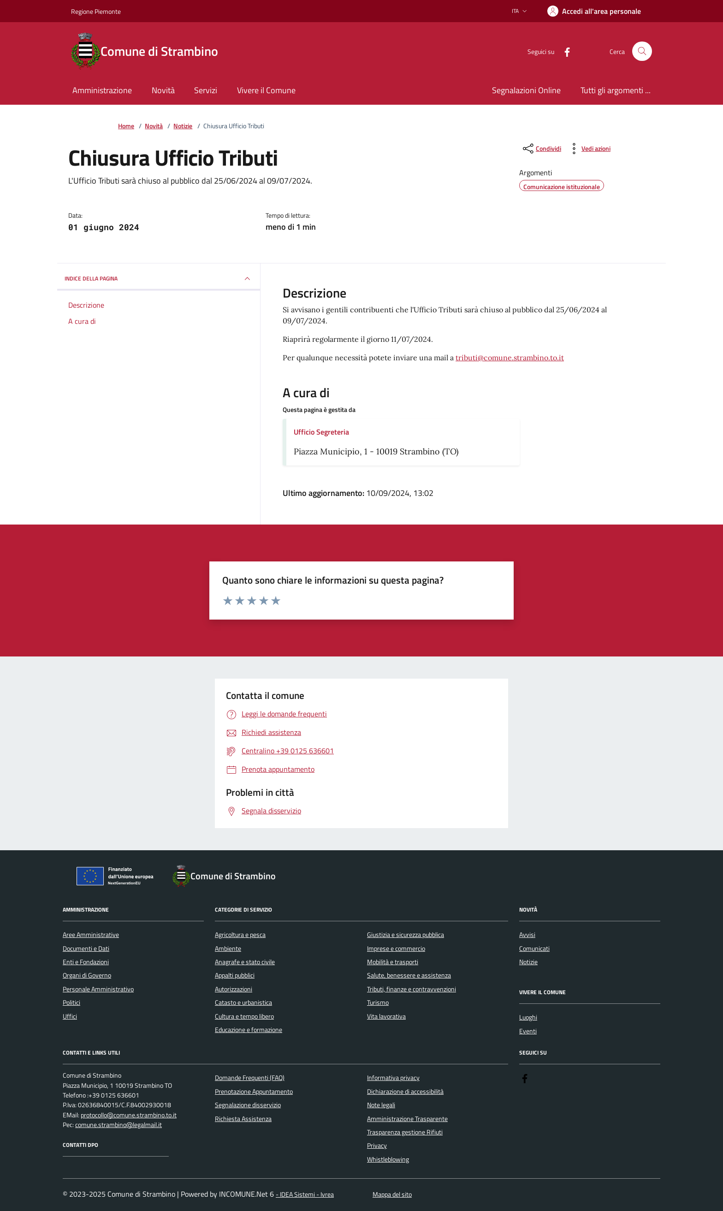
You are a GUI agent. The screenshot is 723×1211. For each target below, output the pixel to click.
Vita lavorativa (386, 1016)
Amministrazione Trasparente (407, 1119)
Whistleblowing (388, 1159)
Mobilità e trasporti (392, 962)
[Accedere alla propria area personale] (594, 11)
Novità (154, 126)
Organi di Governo (87, 975)
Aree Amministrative (91, 935)
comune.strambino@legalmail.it (118, 1125)
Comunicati (534, 948)
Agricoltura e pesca (240, 935)
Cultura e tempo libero (244, 1016)
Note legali (381, 1105)
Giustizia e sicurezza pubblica (405, 935)
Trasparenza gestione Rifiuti (405, 1132)
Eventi (528, 1031)
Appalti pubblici (235, 975)
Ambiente (228, 948)
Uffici (70, 1016)
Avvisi (527, 935)
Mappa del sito (392, 1194)
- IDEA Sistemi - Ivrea (305, 1194)
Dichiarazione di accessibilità (405, 1091)
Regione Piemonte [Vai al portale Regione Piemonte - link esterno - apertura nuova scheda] (96, 11)
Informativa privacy (393, 1078)
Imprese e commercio (396, 948)
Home (126, 126)
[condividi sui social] (541, 148)
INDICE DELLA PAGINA (159, 278)
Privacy (377, 1145)
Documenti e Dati (86, 948)
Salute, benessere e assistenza (409, 975)
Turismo (378, 1002)
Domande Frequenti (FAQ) (249, 1078)
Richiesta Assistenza (243, 1119)
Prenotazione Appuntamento (254, 1091)
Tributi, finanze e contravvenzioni (411, 989)
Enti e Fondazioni (86, 962)
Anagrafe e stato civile (245, 962)
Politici (71, 1002)
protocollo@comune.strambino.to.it (129, 1115)
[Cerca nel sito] (642, 51)
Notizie (182, 126)
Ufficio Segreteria (321, 431)
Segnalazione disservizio (248, 1105)
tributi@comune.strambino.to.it (510, 357)
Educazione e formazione (248, 1030)
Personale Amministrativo (98, 989)
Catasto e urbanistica (243, 1002)
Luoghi (528, 1017)
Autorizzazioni (233, 989)
